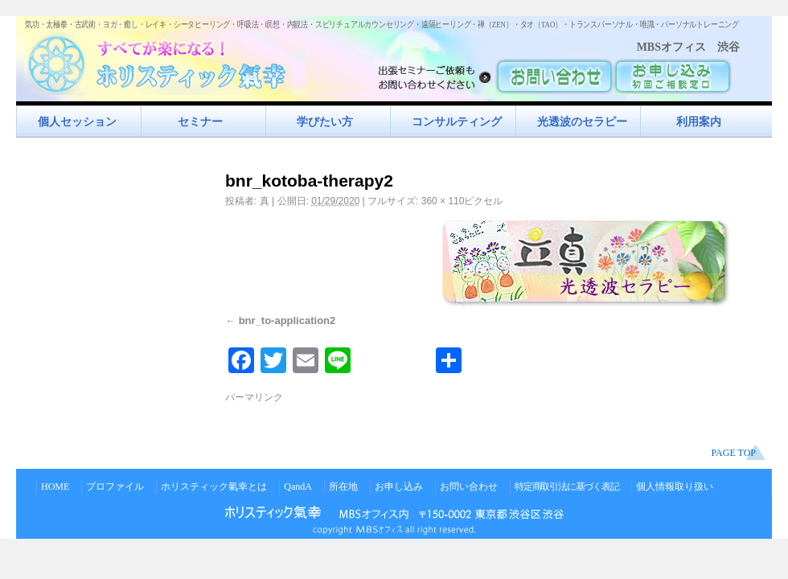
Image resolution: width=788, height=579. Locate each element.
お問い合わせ (469, 486)
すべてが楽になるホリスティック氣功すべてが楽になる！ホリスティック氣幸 (165, 61)
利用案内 (698, 121)
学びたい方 (325, 121)
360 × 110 (443, 201)
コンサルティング (457, 121)
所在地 (343, 486)
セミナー (200, 121)
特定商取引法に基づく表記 (567, 486)
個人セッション (77, 121)
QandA (298, 486)
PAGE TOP (734, 452)
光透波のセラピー (582, 121)
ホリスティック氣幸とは (214, 486)
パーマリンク (254, 397)
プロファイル (115, 486)
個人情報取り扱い (674, 486)
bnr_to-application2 (287, 320)
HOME (55, 486)
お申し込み (399, 486)
